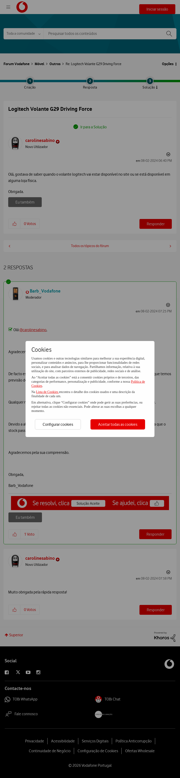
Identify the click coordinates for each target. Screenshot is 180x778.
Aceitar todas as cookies (117, 424)
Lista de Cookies (47, 392)
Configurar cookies (58, 424)
